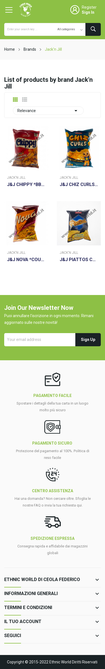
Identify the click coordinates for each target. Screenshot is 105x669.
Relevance (48, 110)
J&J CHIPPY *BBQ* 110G (26, 184)
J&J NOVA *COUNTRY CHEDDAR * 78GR (26, 259)
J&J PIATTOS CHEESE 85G (79, 259)
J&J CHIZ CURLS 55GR (79, 184)
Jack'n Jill (16, 177)
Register (89, 7)
